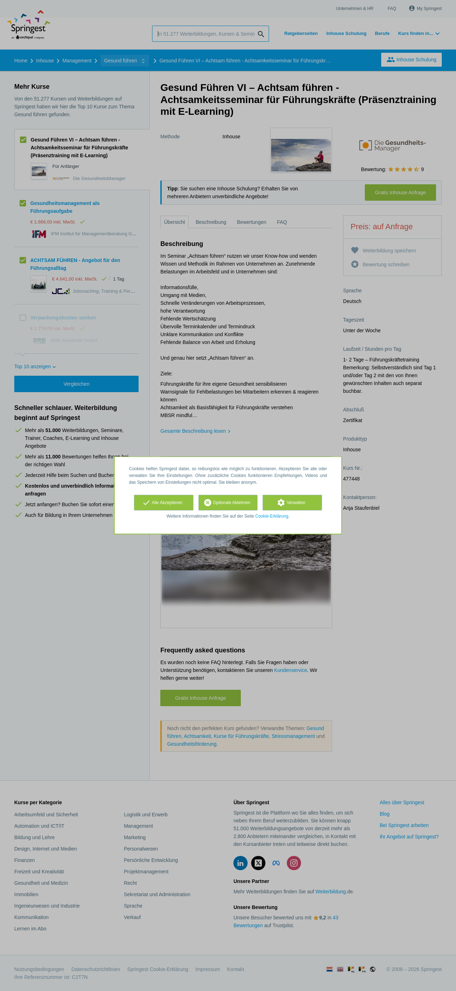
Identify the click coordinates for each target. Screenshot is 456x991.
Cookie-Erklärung (272, 516)
